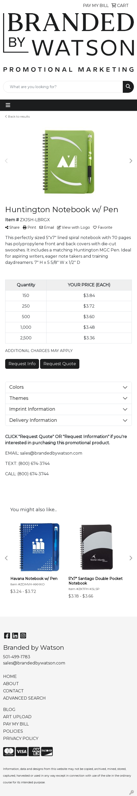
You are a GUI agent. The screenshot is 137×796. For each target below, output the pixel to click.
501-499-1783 (16, 656)
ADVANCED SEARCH (24, 698)
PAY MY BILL (16, 724)
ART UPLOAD (17, 716)
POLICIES (13, 731)
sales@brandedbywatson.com (34, 663)
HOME (10, 676)
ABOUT (11, 683)
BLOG (9, 709)
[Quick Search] (63, 87)
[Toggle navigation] (8, 105)
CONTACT (13, 690)
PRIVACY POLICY (20, 738)
